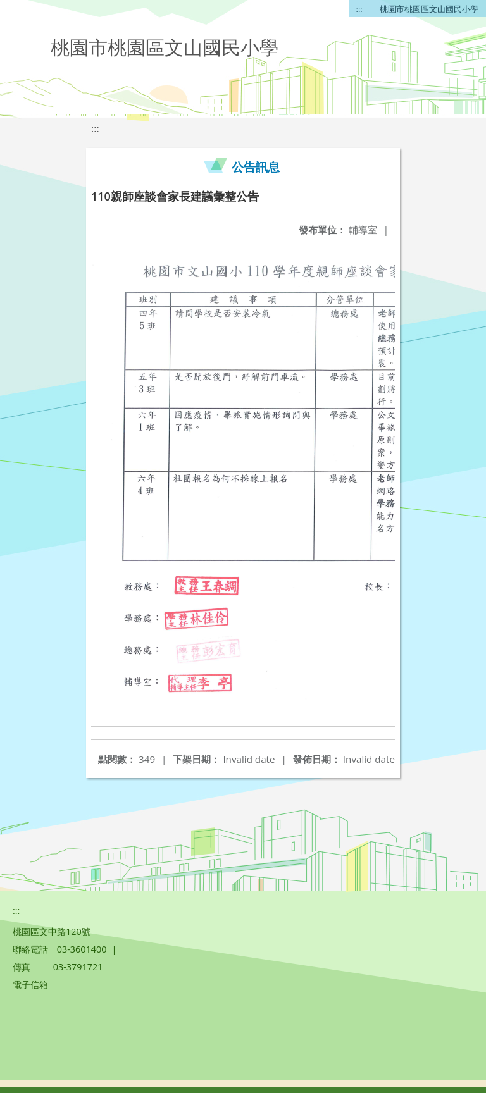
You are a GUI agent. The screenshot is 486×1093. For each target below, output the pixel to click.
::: (359, 9)
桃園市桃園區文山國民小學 (429, 9)
